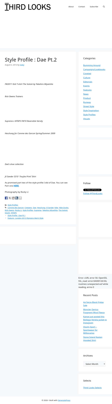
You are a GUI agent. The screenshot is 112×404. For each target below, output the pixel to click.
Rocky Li (18, 210)
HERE (16, 185)
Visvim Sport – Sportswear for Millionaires (90, 329)
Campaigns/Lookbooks (94, 69)
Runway (87, 102)
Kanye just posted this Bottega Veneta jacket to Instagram (95, 319)
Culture (86, 77)
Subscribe (94, 6)
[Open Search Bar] (104, 6)
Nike (56, 207)
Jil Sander (50, 207)
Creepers (28, 207)
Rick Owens (9, 210)
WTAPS (14, 213)
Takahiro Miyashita (50, 210)
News (86, 94)
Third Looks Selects (92, 387)
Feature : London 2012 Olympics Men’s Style (25, 218)
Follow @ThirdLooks (92, 193)
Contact (81, 6)
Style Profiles (13, 205)
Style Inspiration (91, 110)
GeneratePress (64, 400)
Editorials (87, 81)
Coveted (87, 73)
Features (87, 90)
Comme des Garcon (16, 207)
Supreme (37, 210)
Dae (34, 207)
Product (87, 98)
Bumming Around (91, 65)
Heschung (41, 207)
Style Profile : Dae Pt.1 (16, 215)
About (71, 6)
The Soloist (63, 210)
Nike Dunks (63, 207)
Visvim (7, 213)
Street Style (88, 106)
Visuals (86, 118)
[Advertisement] (56, 31)
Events (86, 85)
